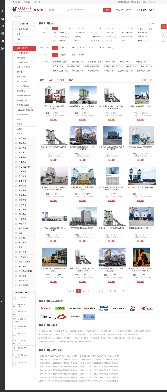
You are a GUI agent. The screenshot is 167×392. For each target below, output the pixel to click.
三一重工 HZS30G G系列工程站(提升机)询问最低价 (24, 341)
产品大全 (120, 10)
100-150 (81, 48)
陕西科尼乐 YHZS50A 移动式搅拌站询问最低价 (24, 326)
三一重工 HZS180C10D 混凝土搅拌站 (55, 269)
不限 (54, 29)
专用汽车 (22, 224)
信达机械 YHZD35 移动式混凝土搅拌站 (89, 310)
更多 (151, 10)
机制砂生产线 (22, 100)
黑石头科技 (130, 41)
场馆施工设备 (125, 62)
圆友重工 (129, 37)
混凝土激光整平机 (23, 67)
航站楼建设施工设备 (125, 71)
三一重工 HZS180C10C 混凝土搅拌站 (55, 107)
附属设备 (22, 186)
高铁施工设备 (109, 71)
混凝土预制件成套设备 (25, 110)
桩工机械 (22, 157)
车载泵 (19, 43)
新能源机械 (23, 285)
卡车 (21, 247)
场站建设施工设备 (74, 66)
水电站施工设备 (78, 71)
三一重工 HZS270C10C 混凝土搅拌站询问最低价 (24, 297)
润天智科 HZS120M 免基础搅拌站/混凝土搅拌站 (89, 229)
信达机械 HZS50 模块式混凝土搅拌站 (55, 229)
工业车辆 (22, 176)
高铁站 (81, 55)
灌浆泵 (19, 124)
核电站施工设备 (146, 66)
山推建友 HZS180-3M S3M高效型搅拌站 (55, 351)
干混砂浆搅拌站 (23, 53)
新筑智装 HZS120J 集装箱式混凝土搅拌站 (55, 188)
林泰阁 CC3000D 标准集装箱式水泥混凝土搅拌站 (89, 351)
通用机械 (22, 190)
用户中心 (37, 2)
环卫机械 (22, 219)
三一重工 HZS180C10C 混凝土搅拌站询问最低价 (24, 304)
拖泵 (18, 39)
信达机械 (129, 33)
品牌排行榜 (141, 10)
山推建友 (80, 37)
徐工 (95, 33)
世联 (111, 41)
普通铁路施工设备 (143, 71)
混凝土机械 (23, 29)
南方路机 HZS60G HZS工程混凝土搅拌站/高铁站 (123, 310)
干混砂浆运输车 (23, 62)
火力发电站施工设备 (60, 71)
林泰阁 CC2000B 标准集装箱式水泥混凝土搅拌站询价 (24, 312)
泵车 (18, 34)
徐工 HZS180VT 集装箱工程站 (123, 268)
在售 (50, 80)
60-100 (72, 48)
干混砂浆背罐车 (23, 105)
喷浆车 (19, 133)
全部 (141, 29)
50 (115, 372)
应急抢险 (22, 238)
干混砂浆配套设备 (23, 96)
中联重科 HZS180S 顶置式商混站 (89, 106)
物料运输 (22, 276)
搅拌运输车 (21, 58)
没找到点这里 (163, 34)
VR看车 (61, 80)
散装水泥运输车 (23, 86)
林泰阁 (95, 37)
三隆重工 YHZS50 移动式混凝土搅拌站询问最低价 (24, 362)
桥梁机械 (22, 195)
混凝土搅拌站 (22, 48)
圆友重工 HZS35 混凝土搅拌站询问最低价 (24, 355)
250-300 (101, 48)
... (104, 372)
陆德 (94, 41)
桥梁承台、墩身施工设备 (113, 66)
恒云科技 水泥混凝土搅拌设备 (122, 228)
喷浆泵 (19, 119)
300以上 (111, 48)
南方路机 (64, 37)
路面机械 (22, 138)
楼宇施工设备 (110, 62)
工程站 (72, 55)
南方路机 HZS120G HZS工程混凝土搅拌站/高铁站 (123, 107)
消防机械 (22, 214)
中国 (54, 33)
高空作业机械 (24, 167)
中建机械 (113, 37)
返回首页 (17, 2)
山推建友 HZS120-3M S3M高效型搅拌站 (123, 148)
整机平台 (38, 10)
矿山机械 (22, 172)
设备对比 (163, 26)
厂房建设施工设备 (140, 62)
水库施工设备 (58, 66)
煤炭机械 (22, 205)
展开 (150, 29)
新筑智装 (64, 41)
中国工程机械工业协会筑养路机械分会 (128, 2)
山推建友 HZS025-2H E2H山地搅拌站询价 (24, 319)
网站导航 (27, 2)
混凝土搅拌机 (22, 81)
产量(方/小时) (61, 115)
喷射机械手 (21, 77)
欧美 (54, 36)
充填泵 (19, 129)
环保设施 (22, 257)
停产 (71, 80)
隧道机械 (22, 200)
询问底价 (55, 119)
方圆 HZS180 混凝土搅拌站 (55, 147)
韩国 (54, 40)
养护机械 (22, 143)
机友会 (144, 2)
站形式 (52, 115)
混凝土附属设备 (23, 115)
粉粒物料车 (21, 91)
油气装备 (22, 266)
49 (110, 372)
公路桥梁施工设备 (59, 62)
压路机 (21, 153)
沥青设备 (22, 181)
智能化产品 (23, 281)
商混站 (63, 55)
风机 (21, 233)
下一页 (121, 372)
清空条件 (151, 24)
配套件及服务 (24, 262)
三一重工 (64, 33)
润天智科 (80, 41)
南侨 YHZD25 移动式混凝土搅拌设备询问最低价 (24, 333)
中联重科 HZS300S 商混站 (89, 268)
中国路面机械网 (21, 9)
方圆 (111, 33)
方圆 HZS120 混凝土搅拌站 (55, 309)
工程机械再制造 (25, 271)
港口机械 (22, 209)
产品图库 (130, 10)
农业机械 (22, 243)
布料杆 (19, 72)
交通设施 (22, 252)
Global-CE (151, 2)
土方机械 (22, 148)
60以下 (63, 48)
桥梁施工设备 (131, 66)
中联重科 (80, 33)
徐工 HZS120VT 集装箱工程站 (89, 147)
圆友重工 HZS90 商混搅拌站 (89, 187)
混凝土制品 (23, 228)
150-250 (91, 48)
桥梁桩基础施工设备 (92, 66)
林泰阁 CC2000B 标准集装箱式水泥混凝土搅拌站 (123, 188)
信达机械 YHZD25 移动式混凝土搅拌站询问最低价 (24, 348)
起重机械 (22, 162)
